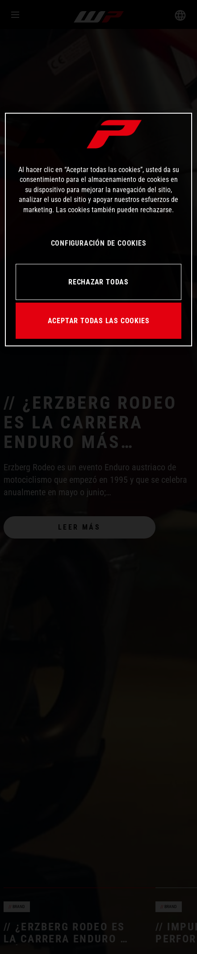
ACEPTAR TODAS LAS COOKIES (99, 320)
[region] (98, 229)
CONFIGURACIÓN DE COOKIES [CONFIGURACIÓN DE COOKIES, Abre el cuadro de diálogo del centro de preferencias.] (99, 243)
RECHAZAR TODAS (98, 281)
